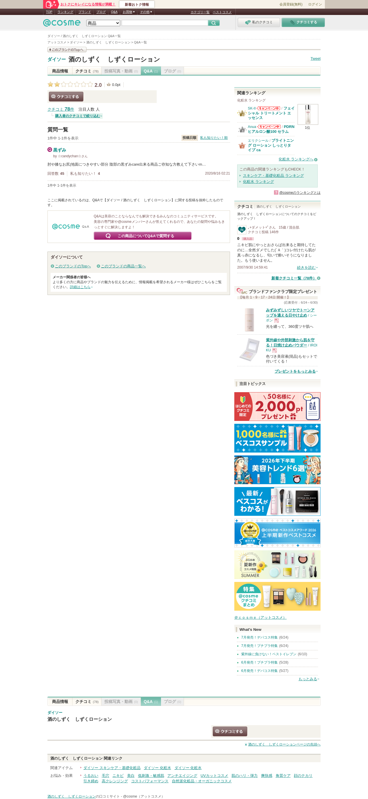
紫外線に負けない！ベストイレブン (268, 654)
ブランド (84, 12)
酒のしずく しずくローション (114, 59)
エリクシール (258, 141)
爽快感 (266, 775)
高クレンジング (115, 781)
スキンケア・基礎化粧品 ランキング (273, 175)
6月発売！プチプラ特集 (259, 662)
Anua (252, 127)
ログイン (315, 4)
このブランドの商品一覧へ (123, 266)
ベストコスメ (222, 12)
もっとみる (307, 679)
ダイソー (56, 59)
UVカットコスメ (214, 775)
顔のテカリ (303, 775)
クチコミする (66, 96)
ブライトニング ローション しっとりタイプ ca (271, 145)
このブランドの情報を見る (67, 49)
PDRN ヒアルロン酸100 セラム (271, 128)
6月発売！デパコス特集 (259, 671)
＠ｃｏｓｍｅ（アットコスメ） (260, 617)
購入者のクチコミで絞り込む (77, 116)
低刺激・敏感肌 (151, 775)
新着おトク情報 (137, 5)
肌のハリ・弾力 (244, 775)
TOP (49, 12)
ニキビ (118, 775)
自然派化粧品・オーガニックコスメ (202, 781)
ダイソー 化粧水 (157, 768)
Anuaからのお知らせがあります (269, 127)
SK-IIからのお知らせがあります (268, 108)
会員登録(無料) (290, 4)
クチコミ (87, 71)
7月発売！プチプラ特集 (259, 646)
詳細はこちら (80, 287)
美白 (131, 775)
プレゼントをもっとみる (295, 371)
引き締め (90, 781)
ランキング (65, 12)
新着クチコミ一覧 (294, 278)
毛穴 (105, 775)
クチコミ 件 (60, 109)
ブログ (101, 12)
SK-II (252, 108)
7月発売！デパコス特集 (259, 637)
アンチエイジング (182, 775)
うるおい (90, 775)
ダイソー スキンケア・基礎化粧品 (112, 768)
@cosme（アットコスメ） (144, 796)
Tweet (315, 58)
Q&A (114, 12)
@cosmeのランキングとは (300, 193)
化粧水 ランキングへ (296, 159)
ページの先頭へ (284, 744)
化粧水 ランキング (258, 181)
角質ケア (283, 775)
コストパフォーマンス (149, 781)
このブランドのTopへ (73, 266)
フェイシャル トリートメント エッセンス (271, 113)
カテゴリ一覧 (200, 12)
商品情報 (60, 71)
